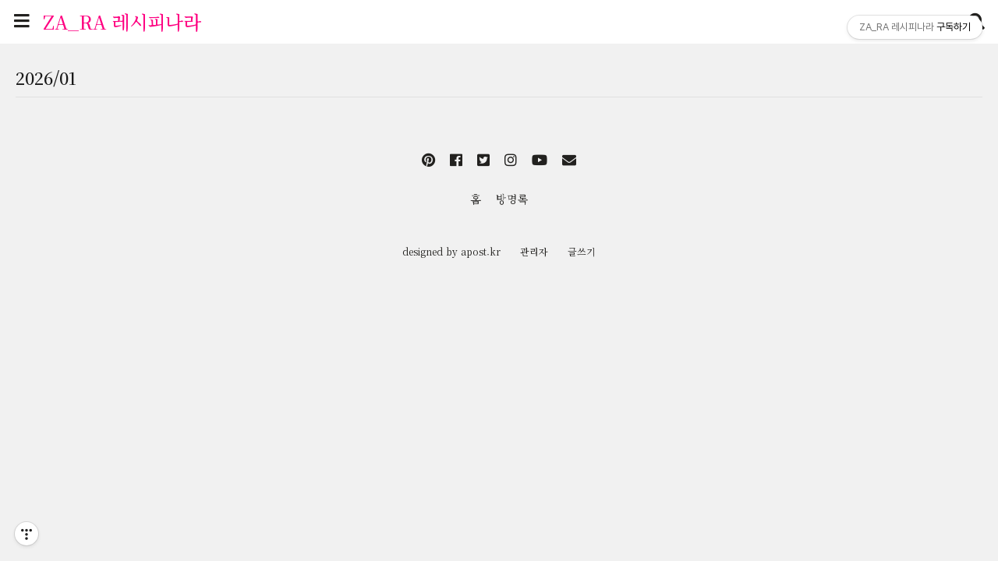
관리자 (534, 251)
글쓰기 (582, 251)
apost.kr (481, 251)
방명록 (512, 198)
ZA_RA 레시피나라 (122, 21)
